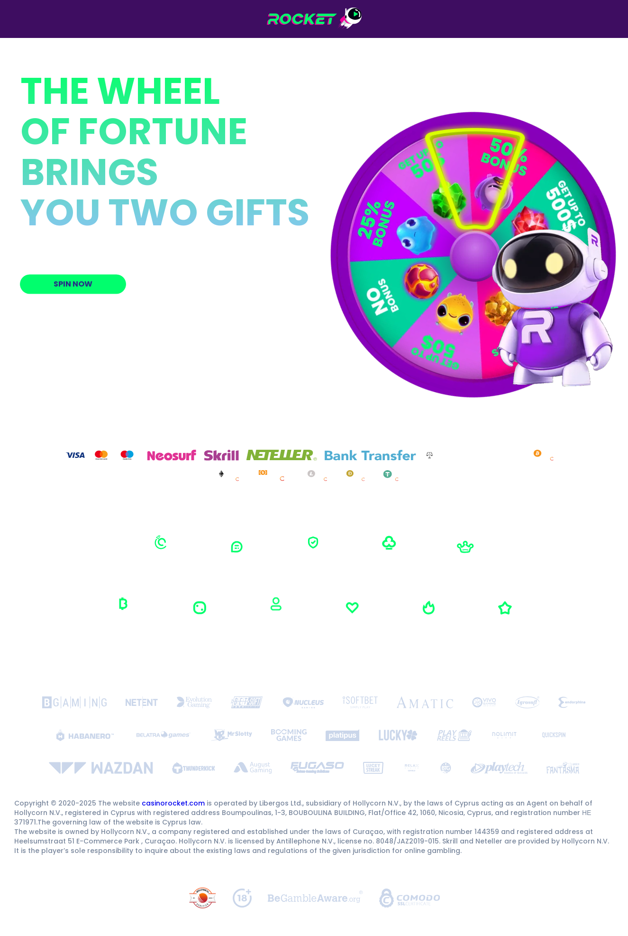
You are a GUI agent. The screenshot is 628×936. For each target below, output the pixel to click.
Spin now (72, 283)
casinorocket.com (173, 803)
